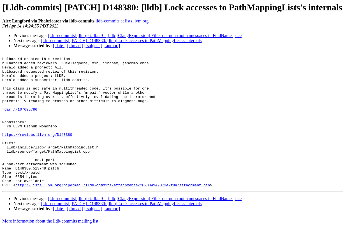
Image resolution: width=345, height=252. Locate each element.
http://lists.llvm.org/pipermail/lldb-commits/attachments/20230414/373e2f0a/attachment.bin (112, 211)
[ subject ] (93, 45)
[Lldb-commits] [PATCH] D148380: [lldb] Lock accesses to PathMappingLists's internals (121, 40)
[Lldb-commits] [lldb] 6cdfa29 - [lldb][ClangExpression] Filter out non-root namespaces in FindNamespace (145, 35)
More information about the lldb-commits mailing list (50, 247)
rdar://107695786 (19, 120)
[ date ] (59, 45)
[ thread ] (75, 45)
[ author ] (111, 45)
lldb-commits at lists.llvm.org (122, 21)
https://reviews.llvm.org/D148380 (37, 150)
